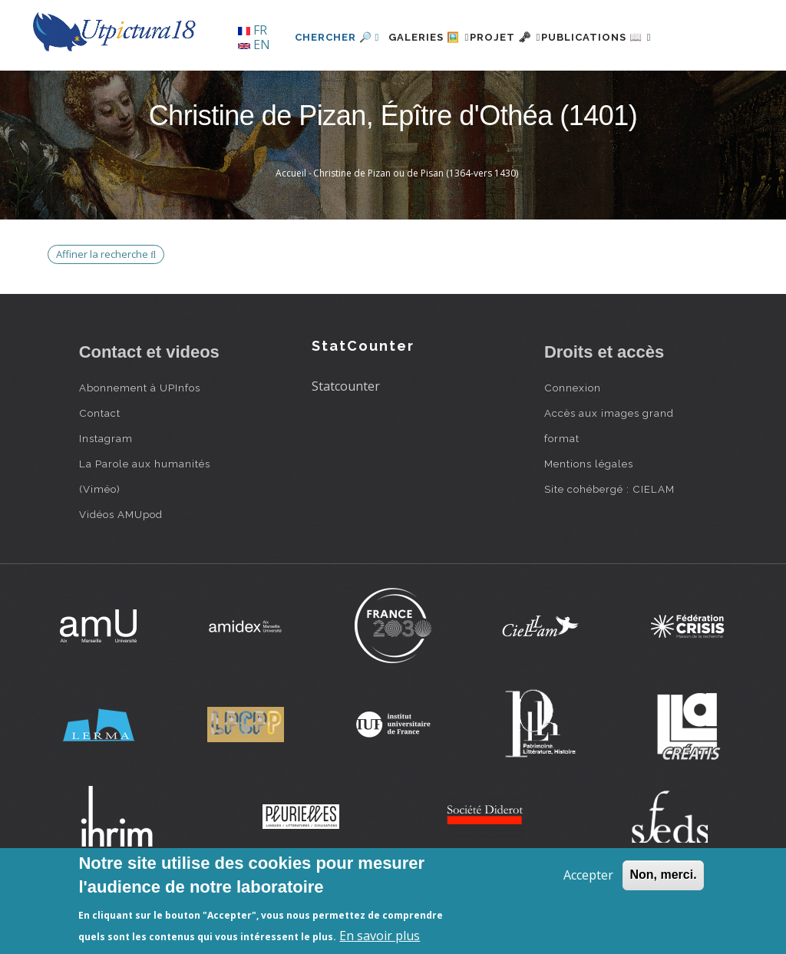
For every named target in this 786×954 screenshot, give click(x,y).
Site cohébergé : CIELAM (609, 542)
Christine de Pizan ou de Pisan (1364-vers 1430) (415, 226)
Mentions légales (588, 516)
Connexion (572, 440)
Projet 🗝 (484, 89)
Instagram (106, 491)
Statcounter (346, 438)
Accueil (291, 226)
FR (252, 29)
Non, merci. (662, 874)
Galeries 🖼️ (390, 89)
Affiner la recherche (106, 306)
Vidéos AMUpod (121, 567)
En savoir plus (379, 935)
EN (254, 44)
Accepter (588, 875)
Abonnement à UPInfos (139, 440)
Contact (100, 466)
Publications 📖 (594, 89)
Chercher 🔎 (289, 89)
